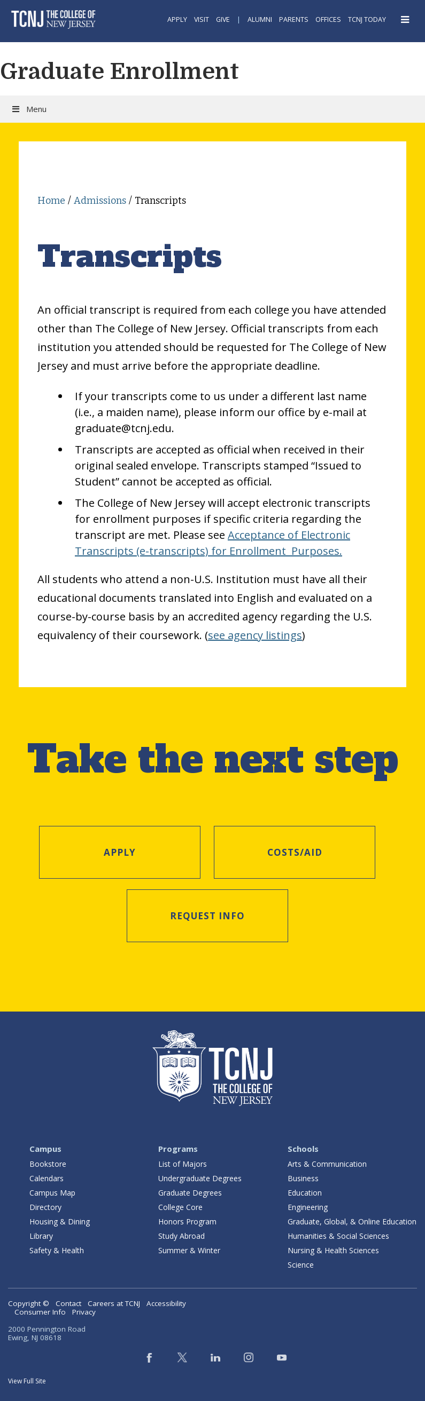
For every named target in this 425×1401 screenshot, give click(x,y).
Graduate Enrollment (119, 71)
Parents (293, 19)
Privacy (84, 1312)
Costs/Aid (294, 852)
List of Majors (182, 1164)
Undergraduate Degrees (200, 1178)
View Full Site (27, 1381)
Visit (201, 19)
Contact (68, 1303)
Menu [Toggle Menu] (29, 109)
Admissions (100, 200)
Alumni (260, 19)
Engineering (308, 1207)
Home (51, 200)
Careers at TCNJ (114, 1303)
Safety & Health (56, 1250)
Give (223, 19)
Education (305, 1193)
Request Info (207, 916)
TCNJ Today (367, 19)
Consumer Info (40, 1312)
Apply (177, 19)
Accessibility (166, 1303)
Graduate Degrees (190, 1193)
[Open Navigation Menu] (405, 20)
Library (41, 1236)
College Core (180, 1207)
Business (303, 1178)
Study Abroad (181, 1236)
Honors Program (187, 1221)
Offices (328, 19)
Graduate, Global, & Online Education (352, 1221)
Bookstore (47, 1164)
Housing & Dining (59, 1221)
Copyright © (28, 1303)
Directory (45, 1207)
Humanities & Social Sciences (338, 1236)
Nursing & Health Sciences (333, 1250)
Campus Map (52, 1193)
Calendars (46, 1178)
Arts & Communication (327, 1164)
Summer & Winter (189, 1250)
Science (301, 1265)
